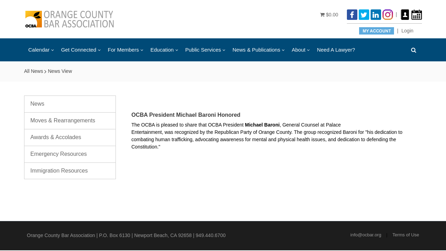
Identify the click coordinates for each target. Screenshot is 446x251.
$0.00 (329, 14)
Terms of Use (405, 234)
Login (407, 30)
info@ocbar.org (365, 234)
